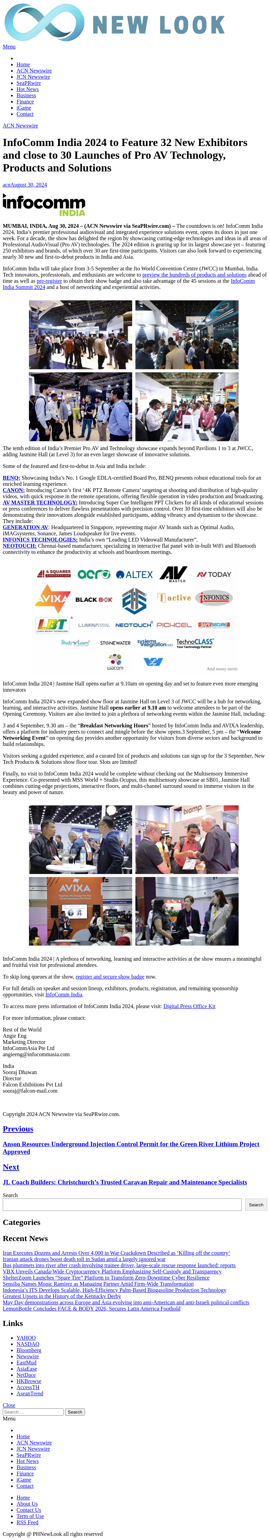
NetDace (26, 1375)
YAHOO (26, 1338)
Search (10, 1195)
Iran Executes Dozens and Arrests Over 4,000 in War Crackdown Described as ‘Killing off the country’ (116, 1253)
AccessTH (28, 1387)
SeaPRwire (29, 83)
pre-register (49, 281)
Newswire (28, 1356)
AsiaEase (27, 1369)
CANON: (14, 490)
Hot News (28, 89)
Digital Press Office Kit (189, 1006)
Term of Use (30, 1516)
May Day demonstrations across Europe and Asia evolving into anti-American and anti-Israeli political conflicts (126, 1302)
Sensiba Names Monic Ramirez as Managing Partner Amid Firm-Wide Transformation (98, 1284)
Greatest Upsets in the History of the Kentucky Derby (62, 1296)
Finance (25, 101)
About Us (27, 1504)
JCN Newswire (33, 77)
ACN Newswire (34, 71)
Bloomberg (29, 1350)
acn (6, 185)
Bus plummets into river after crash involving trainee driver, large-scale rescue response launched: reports (119, 1265)
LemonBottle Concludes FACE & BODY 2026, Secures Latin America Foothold (91, 1309)
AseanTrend (30, 1393)
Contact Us (29, 1510)
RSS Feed (28, 1522)
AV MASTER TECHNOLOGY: (40, 502)
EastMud (26, 1362)
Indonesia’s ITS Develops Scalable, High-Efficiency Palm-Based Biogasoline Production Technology (114, 1290)
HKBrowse (29, 1381)
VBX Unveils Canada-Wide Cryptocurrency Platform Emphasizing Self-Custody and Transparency (112, 1271)
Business (26, 95)
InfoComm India (63, 994)
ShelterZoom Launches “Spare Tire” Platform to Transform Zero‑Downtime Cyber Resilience (106, 1278)
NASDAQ (28, 1344)
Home (23, 64)
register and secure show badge (110, 977)
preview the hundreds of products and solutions (194, 275)
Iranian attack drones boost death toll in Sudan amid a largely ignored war (84, 1259)
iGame (24, 108)
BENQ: (11, 478)
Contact (25, 114)
